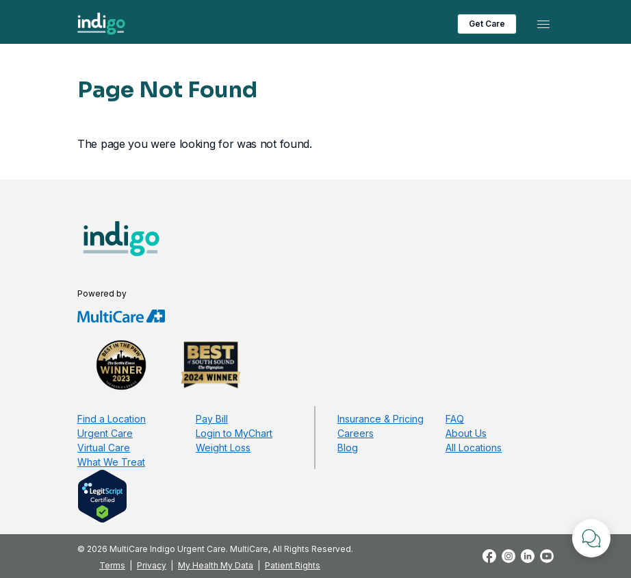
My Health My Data (215, 565)
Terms (112, 565)
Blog (347, 447)
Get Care (487, 23)
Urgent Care (105, 433)
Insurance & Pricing (380, 419)
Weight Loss (223, 447)
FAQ (455, 419)
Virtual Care (103, 447)
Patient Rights (292, 565)
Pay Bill (212, 419)
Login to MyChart (234, 433)
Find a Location (111, 419)
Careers (355, 433)
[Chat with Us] (591, 538)
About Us (466, 433)
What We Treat (111, 462)
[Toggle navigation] (543, 24)
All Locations (474, 447)
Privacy (151, 565)
